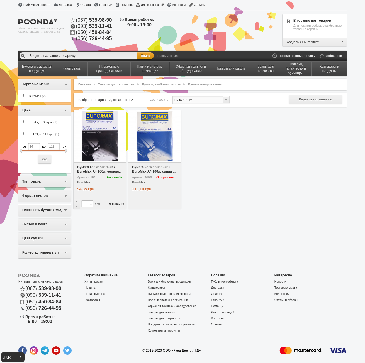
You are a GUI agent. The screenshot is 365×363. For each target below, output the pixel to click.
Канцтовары (156, 287)
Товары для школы (161, 312)
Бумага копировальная (205, 84)
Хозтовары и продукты (164, 330)
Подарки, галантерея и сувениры (171, 324)
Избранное (333, 55)
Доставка (65, 4)
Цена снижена (94, 293)
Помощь (127, 4)
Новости (280, 281)
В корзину (116, 203)
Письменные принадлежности (169, 293)
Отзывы (199, 4)
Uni (176, 55)
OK (44, 159)
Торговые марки (285, 287)
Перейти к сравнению (315, 99)
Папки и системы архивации (168, 299)
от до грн (44, 153)
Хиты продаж (93, 281)
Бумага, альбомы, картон (161, 84)
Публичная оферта (36, 4)
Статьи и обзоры (286, 299)
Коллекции (282, 293)
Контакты (179, 4)
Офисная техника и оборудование (172, 306)
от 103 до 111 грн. (44, 134)
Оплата (85, 4)
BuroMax (37, 96)
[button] (13, 357)
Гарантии (105, 4)
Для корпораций (152, 4)
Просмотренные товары (296, 55)
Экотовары (92, 299)
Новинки (90, 287)
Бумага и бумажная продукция (169, 281)
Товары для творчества (116, 84)
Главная (84, 84)
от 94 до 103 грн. (43, 122)
